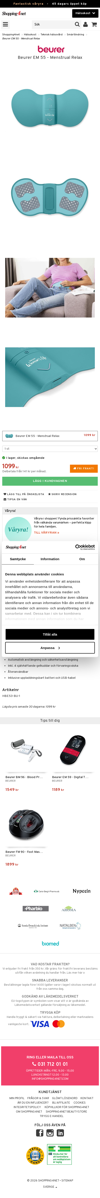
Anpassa (50, 647)
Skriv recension (62, 494)
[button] (94, 24)
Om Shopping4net (29, 1112)
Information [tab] (50, 559)
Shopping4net (11, 34)
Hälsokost (30, 34)
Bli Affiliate (61, 1103)
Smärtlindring (75, 34)
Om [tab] (82, 559)
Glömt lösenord (65, 1098)
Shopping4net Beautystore (66, 1112)
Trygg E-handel (51, 1116)
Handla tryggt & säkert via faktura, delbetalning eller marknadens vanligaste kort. (50, 1018)
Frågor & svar (38, 1098)
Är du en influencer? (33, 1103)
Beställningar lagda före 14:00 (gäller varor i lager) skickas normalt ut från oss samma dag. (50, 984)
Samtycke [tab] (18, 559)
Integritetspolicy (27, 1107)
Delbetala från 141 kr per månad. (24, 471)
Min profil (16, 1098)
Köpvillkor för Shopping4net (67, 1107)
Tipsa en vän (15, 499)
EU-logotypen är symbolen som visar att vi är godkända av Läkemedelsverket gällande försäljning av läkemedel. (50, 1000)
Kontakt (86, 1098)
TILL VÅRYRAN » (46, 533)
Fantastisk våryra (28, 4)
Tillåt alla (50, 634)
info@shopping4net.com (50, 1079)
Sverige (50, 1187)
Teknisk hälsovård (52, 34)
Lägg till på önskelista (24, 494)
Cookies (80, 1103)
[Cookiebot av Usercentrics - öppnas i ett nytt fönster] (75, 547)
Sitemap (67, 1181)
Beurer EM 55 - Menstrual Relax (21, 38)
